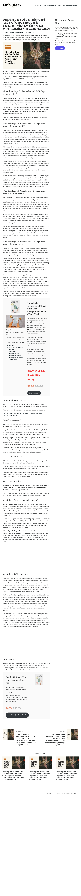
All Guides (38, 5)
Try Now (60, 48)
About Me (49, 793)
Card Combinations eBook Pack (67, 5)
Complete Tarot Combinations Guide (66, 793)
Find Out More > (34, 393)
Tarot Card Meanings (49, 5)
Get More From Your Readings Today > (17, 715)
